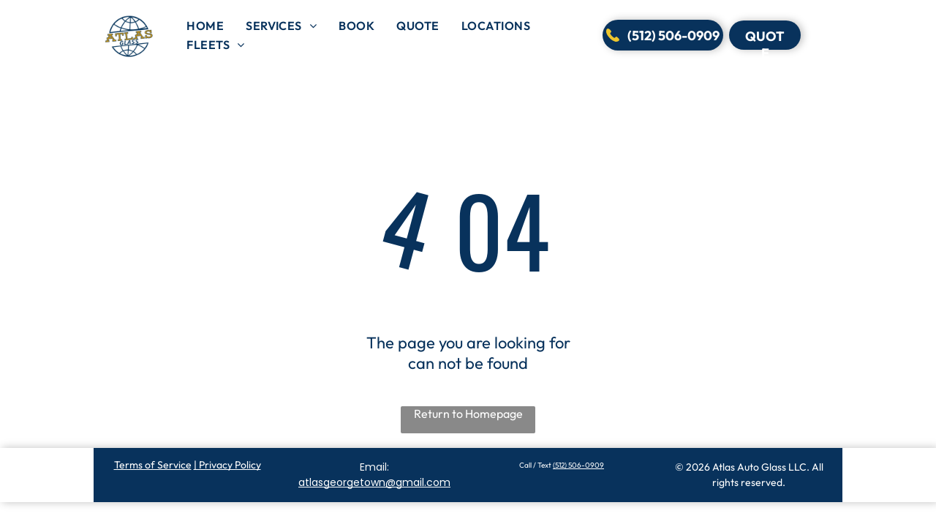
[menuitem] (205, 25)
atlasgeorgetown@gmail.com (374, 482)
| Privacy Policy (227, 464)
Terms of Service (153, 464)
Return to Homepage (468, 413)
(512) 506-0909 (578, 465)
